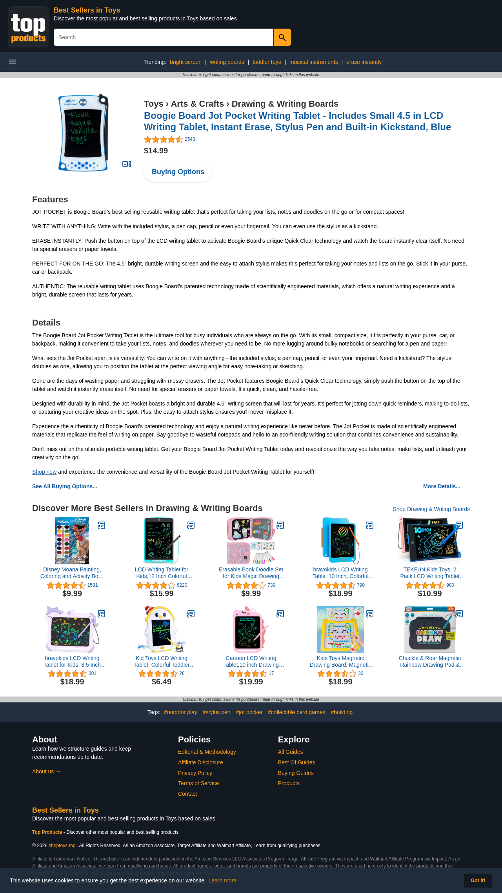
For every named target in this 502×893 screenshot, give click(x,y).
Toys (154, 104)
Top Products (48, 832)
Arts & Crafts (197, 104)
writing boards (227, 62)
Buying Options (178, 172)
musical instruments (313, 62)
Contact (187, 794)
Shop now (44, 472)
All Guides (290, 752)
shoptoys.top (62, 845)
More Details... (441, 486)
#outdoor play (180, 712)
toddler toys (267, 62)
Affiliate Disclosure (200, 762)
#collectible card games (296, 712)
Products (289, 783)
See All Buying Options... (64, 486)
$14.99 (156, 150)
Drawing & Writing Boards (285, 104)
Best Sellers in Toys (87, 10)
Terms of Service (198, 783)
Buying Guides (296, 773)
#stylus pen (217, 712)
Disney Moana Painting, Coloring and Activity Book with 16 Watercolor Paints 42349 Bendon (72, 573)
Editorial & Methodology (207, 752)
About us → (46, 771)
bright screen (186, 62)
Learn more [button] (223, 880)
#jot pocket (249, 712)
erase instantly (364, 62)
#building (342, 712)
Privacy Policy (195, 773)
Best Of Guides (296, 762)
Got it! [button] (478, 880)
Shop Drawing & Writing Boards (431, 509)
